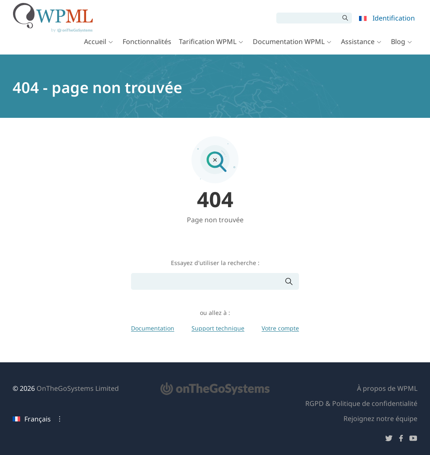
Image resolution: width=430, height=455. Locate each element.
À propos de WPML (387, 388)
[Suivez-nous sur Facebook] (401, 439)
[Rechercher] (307, 18)
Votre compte (280, 328)
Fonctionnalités (146, 47)
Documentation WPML (288, 47)
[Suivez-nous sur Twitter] (389, 439)
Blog (398, 47)
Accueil (95, 47)
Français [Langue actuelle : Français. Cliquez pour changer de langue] (32, 419)
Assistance (357, 47)
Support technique (217, 328)
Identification (393, 18)
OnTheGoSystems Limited (78, 388)
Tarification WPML (207, 47)
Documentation (152, 328)
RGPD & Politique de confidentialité (361, 403)
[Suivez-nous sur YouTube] (413, 439)
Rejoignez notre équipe (380, 418)
